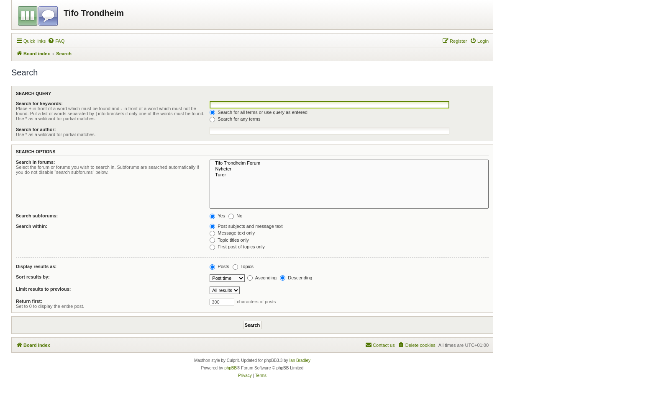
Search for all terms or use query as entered (259, 112)
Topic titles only (229, 240)
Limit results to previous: (43, 289)
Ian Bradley (299, 360)
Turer (349, 175)
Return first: (29, 301)
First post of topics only (237, 246)
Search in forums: (35, 162)
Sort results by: (33, 276)
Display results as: (36, 266)
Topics (243, 266)
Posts (219, 266)
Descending (296, 277)
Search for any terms (235, 118)
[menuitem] (56, 41)
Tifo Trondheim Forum (349, 163)
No (235, 215)
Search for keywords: (39, 103)
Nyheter (349, 169)
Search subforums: (37, 215)
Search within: (31, 226)
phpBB (230, 368)
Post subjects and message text (246, 226)
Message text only (232, 232)
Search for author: (36, 129)
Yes (217, 215)
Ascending (262, 277)
